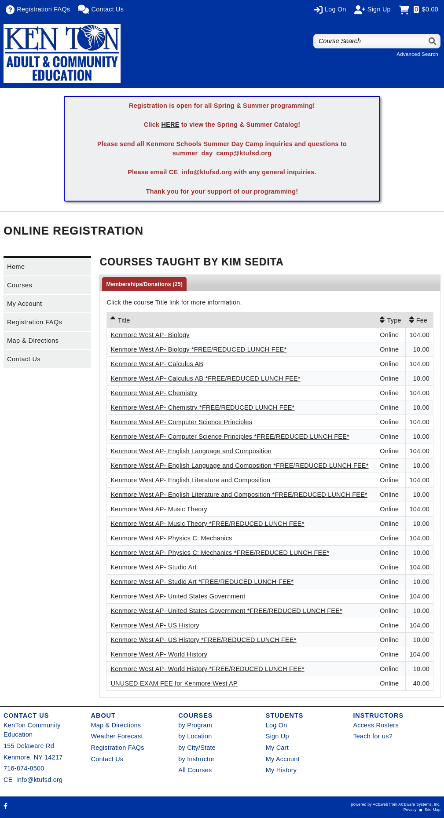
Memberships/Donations (144, 284)
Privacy (410, 809)
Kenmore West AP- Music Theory (158, 509)
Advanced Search (417, 54)
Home (16, 266)
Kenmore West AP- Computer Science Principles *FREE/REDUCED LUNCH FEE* (229, 436)
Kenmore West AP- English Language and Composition (191, 451)
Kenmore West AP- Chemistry (153, 392)
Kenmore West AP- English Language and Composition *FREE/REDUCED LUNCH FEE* (239, 465)
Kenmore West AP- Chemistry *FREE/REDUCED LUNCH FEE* (202, 407)
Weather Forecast (117, 736)
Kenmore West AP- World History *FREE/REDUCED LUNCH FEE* (207, 668)
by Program (195, 725)
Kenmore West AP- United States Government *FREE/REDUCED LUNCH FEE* (226, 610)
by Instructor (196, 759)
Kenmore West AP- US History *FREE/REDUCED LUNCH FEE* (203, 639)
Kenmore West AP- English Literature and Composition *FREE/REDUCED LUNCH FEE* (238, 494)
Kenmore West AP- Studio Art (153, 567)
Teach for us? (373, 736)
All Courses (195, 770)
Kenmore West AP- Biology (149, 334)
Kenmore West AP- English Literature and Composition (190, 480)
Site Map (432, 809)
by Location (195, 736)
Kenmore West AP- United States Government (177, 596)
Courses (19, 285)
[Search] (433, 41)
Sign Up (277, 736)
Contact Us (23, 359)
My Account (24, 303)
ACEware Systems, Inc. (419, 804)
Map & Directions (33, 340)
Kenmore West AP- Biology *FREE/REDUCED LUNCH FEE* (198, 349)
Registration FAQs (34, 322)
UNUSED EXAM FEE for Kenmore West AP (173, 683)
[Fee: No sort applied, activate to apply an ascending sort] (419, 319)
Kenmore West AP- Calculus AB (156, 363)
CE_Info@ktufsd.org (33, 779)
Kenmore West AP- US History (154, 625)
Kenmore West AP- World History (158, 654)
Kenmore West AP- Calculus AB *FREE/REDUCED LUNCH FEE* (205, 378)
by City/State (197, 747)
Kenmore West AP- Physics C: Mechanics (171, 538)
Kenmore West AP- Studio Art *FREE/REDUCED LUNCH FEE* (202, 581)
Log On (276, 725)
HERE (170, 124)
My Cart (277, 747)
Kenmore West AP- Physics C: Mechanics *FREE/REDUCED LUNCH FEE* (219, 552)
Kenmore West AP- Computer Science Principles (181, 422)
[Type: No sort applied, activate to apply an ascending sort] (390, 319)
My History (281, 770)
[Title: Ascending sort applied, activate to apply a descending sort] (241, 319)
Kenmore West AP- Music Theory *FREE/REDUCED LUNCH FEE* (207, 523)
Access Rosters (375, 725)
